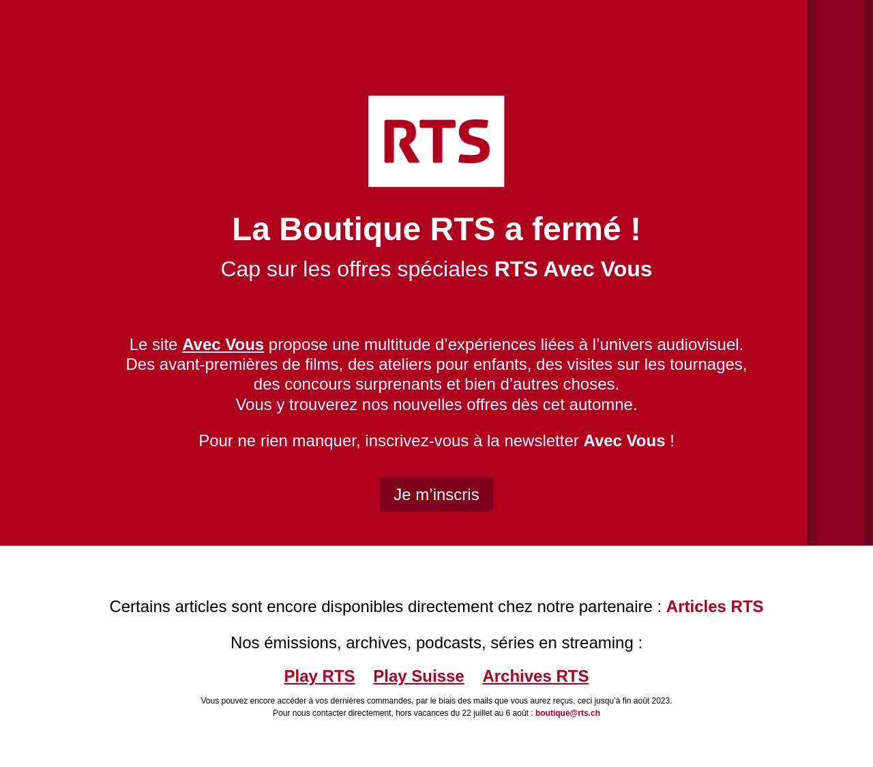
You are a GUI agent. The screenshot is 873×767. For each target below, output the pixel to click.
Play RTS (319, 676)
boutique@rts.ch (567, 713)
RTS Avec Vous (573, 269)
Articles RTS (715, 606)
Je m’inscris (436, 494)
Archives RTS (535, 676)
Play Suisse (418, 676)
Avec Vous (624, 440)
